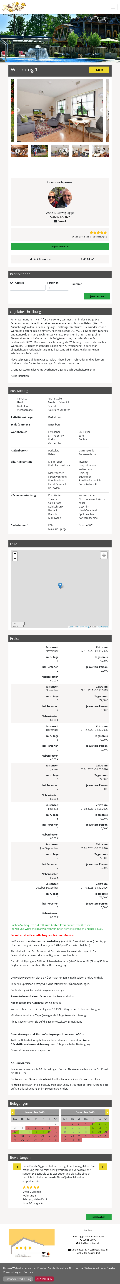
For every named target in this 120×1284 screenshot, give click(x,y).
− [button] (15, 558)
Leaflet (71, 627)
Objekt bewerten (60, 246)
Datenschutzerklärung (18, 1279)
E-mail (62, 221)
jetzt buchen (97, 296)
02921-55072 (61, 217)
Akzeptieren (44, 1279)
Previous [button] (17, 110)
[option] (60, 110)
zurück (99, 69)
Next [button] (102, 110)
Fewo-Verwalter (102, 627)
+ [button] (15, 554)
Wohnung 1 (29, 1195)
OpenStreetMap (83, 627)
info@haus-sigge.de (89, 1243)
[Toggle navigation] (113, 7)
